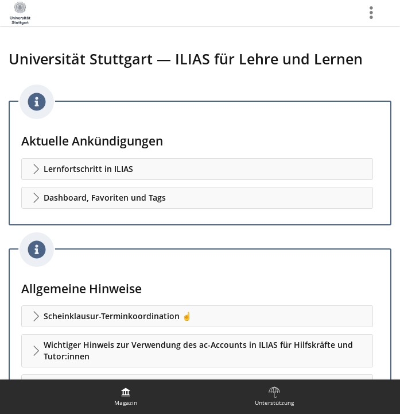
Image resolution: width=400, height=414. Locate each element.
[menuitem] (126, 396)
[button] (197, 169)
